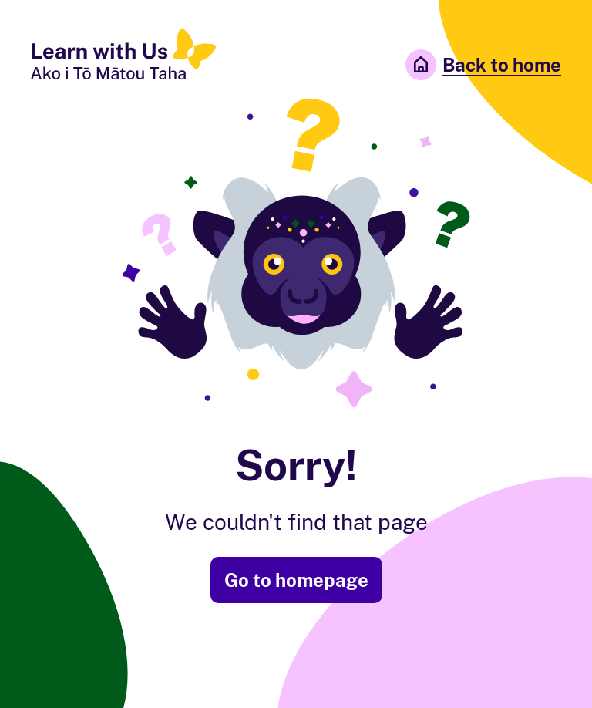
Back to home (483, 64)
